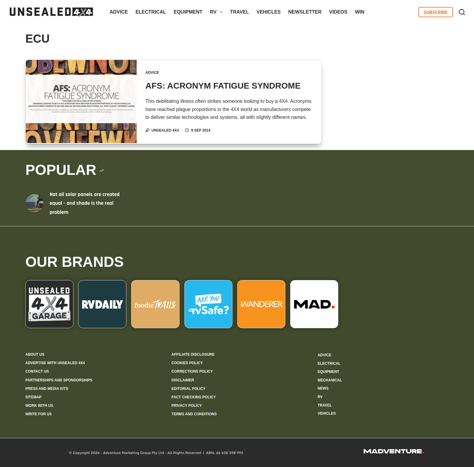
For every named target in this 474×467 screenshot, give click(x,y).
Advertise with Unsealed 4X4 (55, 363)
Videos (338, 12)
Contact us (37, 371)
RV (217, 12)
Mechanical (330, 380)
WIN (359, 12)
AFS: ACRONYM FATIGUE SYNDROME (223, 85)
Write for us (38, 414)
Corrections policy (192, 371)
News (323, 388)
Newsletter (305, 12)
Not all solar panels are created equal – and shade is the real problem (85, 202)
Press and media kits (46, 388)
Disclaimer (182, 379)
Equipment (188, 12)
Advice (119, 12)
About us (34, 354)
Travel (239, 12)
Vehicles (269, 12)
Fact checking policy (193, 396)
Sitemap (33, 396)
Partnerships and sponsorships (58, 379)
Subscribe (436, 12)
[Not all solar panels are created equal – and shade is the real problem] (34, 203)
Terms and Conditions (194, 414)
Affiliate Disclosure (192, 354)
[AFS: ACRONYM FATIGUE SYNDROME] (81, 101)
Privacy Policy (186, 405)
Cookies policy (187, 363)
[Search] (462, 12)
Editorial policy (188, 388)
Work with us (39, 405)
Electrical (150, 12)
